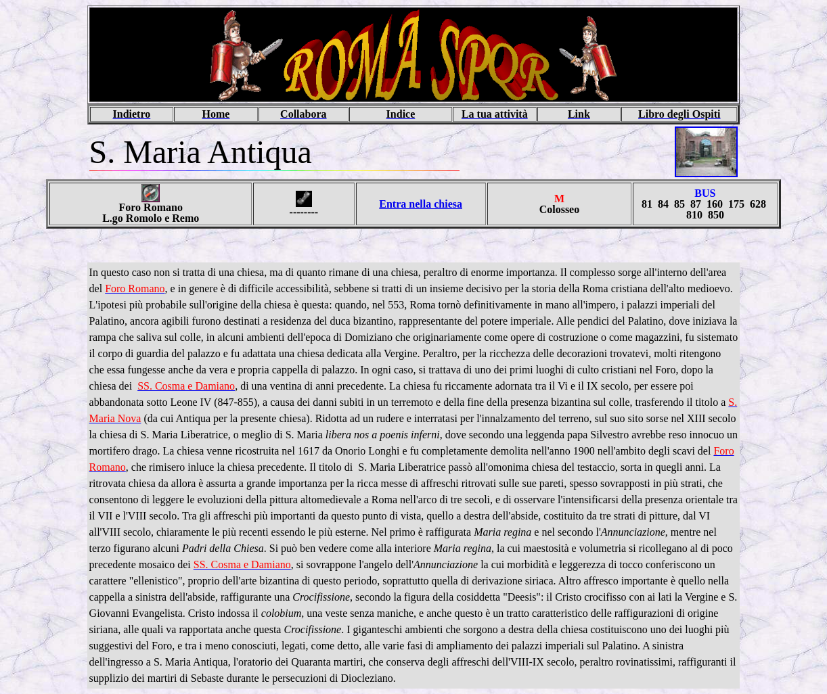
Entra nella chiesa (420, 204)
